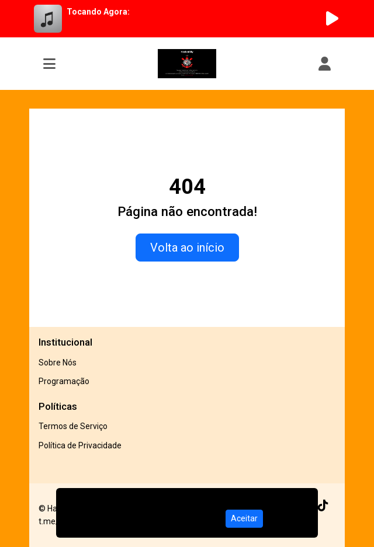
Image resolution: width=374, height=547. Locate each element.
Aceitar (244, 518)
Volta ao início (187, 248)
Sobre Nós (58, 362)
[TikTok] (323, 506)
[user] (324, 63)
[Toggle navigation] (49, 63)
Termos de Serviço (73, 426)
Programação (64, 381)
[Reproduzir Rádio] (332, 19)
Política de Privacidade (80, 445)
